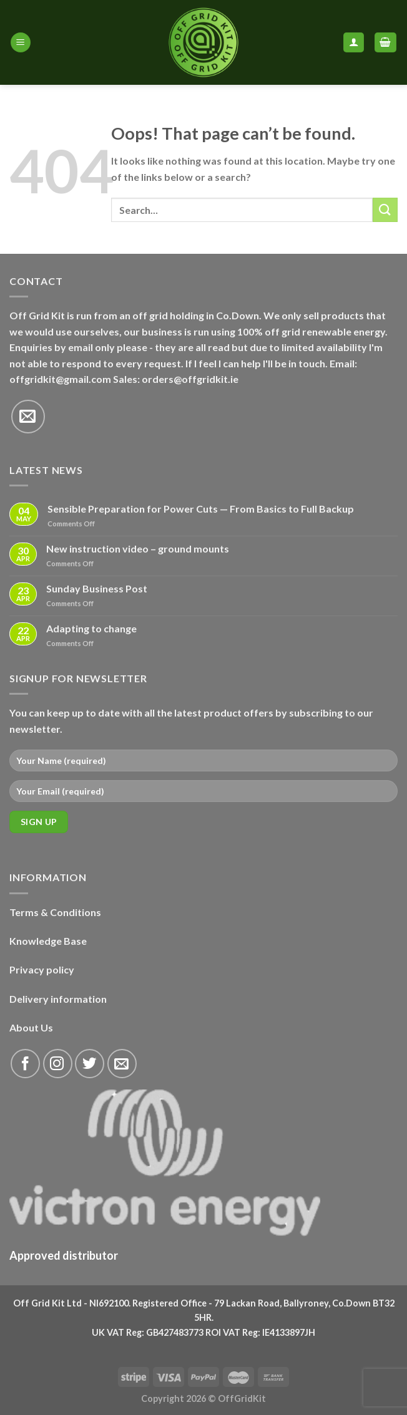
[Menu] (21, 42)
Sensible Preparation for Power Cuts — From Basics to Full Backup (200, 508)
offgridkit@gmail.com (60, 379)
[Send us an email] (28, 416)
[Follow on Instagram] (57, 1063)
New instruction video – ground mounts (137, 548)
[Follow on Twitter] (89, 1063)
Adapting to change (91, 628)
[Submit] (385, 210)
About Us (31, 1027)
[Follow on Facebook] (25, 1063)
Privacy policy (41, 969)
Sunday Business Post (96, 588)
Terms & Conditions (55, 912)
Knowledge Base (48, 941)
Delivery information (58, 999)
